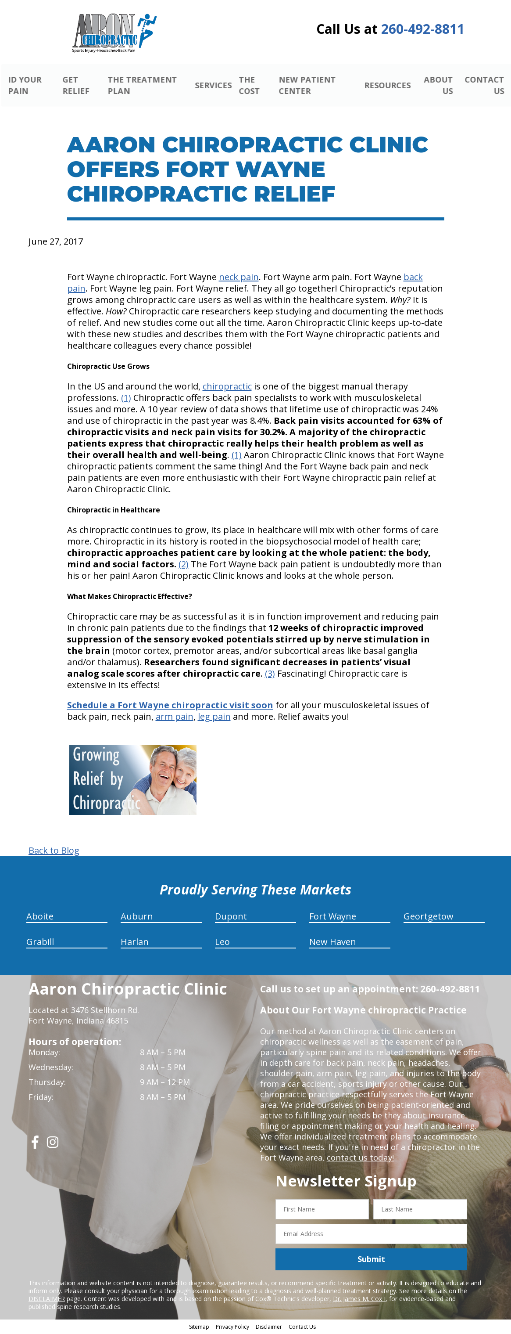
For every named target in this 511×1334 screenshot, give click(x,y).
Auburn (137, 917)
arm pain (174, 718)
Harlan (135, 943)
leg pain (214, 718)
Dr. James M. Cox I (359, 1299)
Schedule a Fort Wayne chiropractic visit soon (170, 706)
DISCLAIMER (47, 1299)
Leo (222, 943)
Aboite (40, 917)
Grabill (40, 943)
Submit (371, 1260)
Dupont (231, 917)
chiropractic (227, 387)
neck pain (239, 278)
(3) (270, 675)
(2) (184, 565)
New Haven (332, 943)
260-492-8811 (423, 29)
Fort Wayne (332, 917)
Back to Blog (54, 852)
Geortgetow (429, 917)
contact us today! (359, 1159)
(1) (126, 399)
